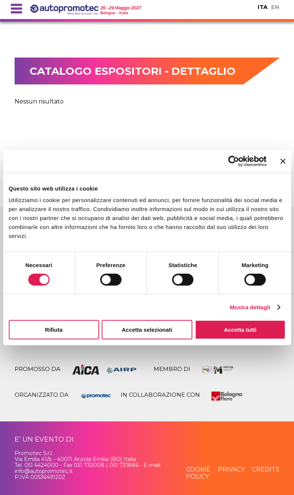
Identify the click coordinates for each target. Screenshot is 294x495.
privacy (231, 469)
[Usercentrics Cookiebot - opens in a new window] (233, 161)
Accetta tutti (240, 330)
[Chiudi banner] (282, 161)
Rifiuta (54, 330)
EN (275, 6)
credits (265, 469)
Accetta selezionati (147, 330)
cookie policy (198, 473)
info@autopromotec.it (44, 471)
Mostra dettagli (250, 307)
